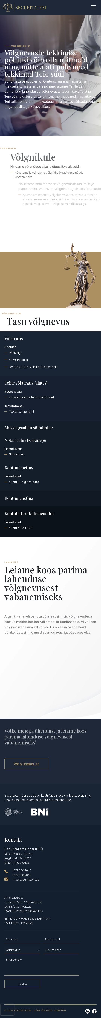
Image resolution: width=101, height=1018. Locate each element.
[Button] (93, 7)
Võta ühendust (26, 764)
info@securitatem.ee (25, 879)
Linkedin (87, 1011)
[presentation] (7, 1009)
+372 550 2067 (21, 870)
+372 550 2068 (21, 875)
